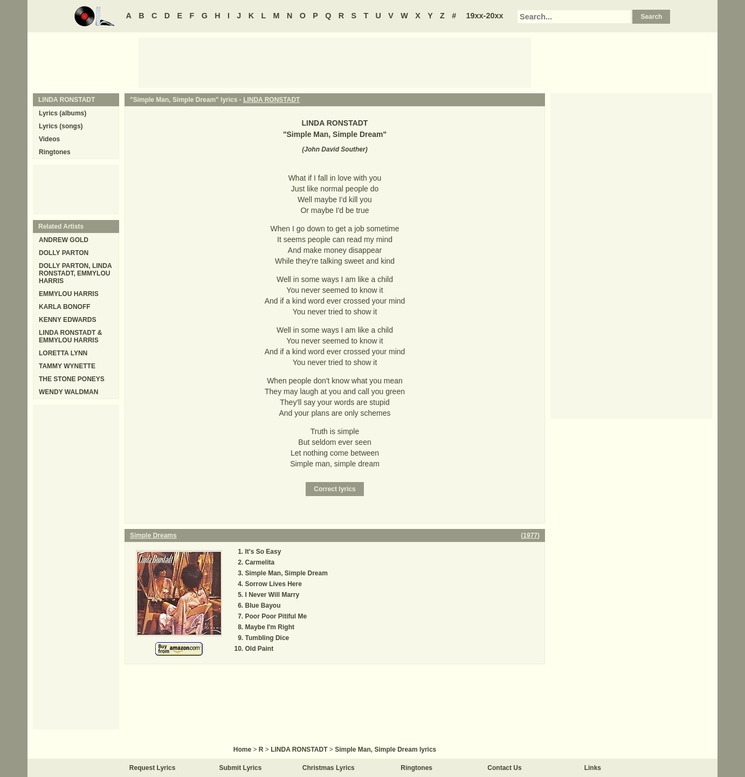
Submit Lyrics (240, 768)
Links (592, 768)
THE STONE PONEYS (72, 379)
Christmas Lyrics (328, 768)
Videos (49, 139)
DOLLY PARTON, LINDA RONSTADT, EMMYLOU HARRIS (75, 273)
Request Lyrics (152, 768)
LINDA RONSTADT (271, 100)
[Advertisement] (335, 62)
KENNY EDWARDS (67, 320)
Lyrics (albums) (62, 113)
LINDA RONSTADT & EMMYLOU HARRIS (70, 336)
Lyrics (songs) (61, 126)
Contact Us (504, 768)
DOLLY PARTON (63, 253)
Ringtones (55, 152)
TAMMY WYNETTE (67, 366)
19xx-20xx (484, 15)
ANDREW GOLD (63, 240)
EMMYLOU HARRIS (69, 294)
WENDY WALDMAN (68, 392)
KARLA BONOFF (65, 307)
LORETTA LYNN (63, 353)
